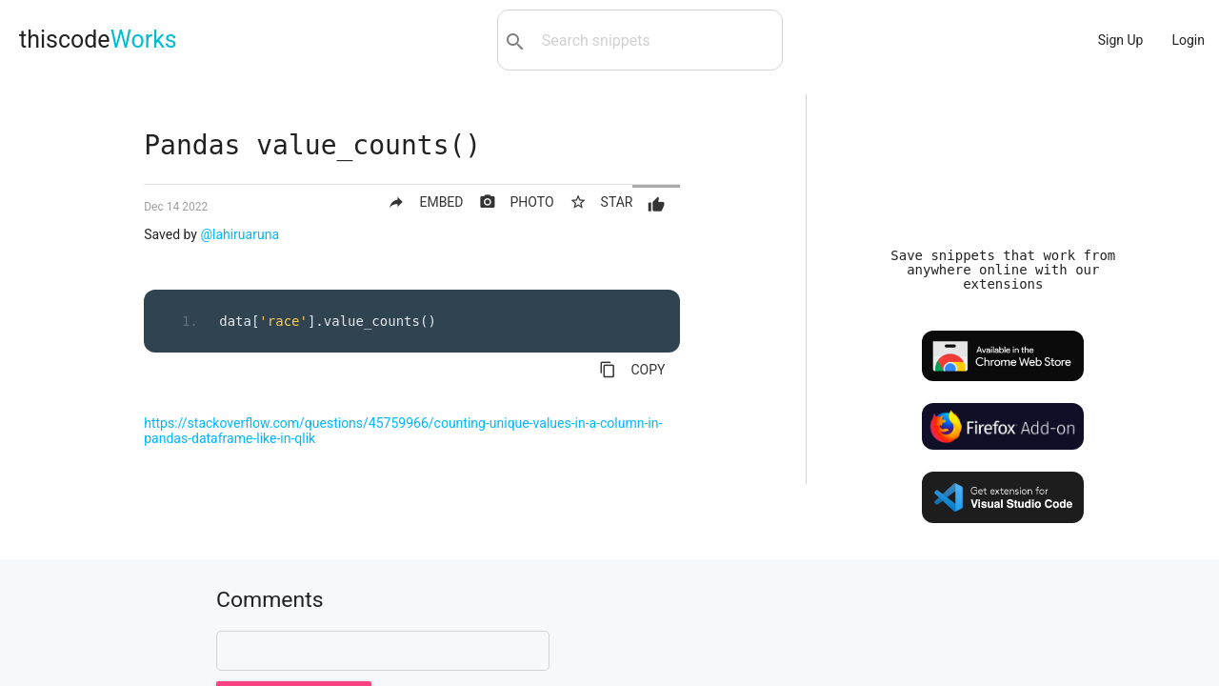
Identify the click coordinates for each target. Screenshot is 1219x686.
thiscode (98, 39)
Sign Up (1121, 40)
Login (1188, 40)
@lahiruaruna (239, 234)
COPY (632, 370)
